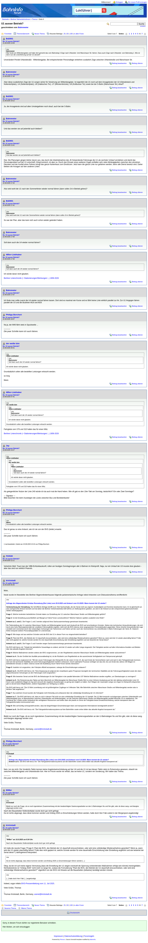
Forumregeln (89, 936)
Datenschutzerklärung (73, 936)
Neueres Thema (10, 908)
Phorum (62, 939)
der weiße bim (13, 343)
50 (68, 34)
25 (64, 34)
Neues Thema (39, 34)
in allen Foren (79, 34)
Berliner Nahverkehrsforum (20, 19)
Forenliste (8, 34)
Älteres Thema (26, 908)
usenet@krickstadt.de (43, 729)
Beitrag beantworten (119, 63)
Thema (34, 19)
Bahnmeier (23, 27)
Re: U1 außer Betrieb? (11, 583)
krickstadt (11, 580)
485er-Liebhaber (14, 254)
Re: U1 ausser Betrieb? (11, 41)
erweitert (143, 26)
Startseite (5, 19)
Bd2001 (9, 39)
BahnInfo (93, 939)
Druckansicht (75, 913)
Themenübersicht (23, 34)
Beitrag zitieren (137, 63)
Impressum (58, 936)
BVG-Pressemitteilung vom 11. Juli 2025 (37, 883)
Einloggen (119, 2)
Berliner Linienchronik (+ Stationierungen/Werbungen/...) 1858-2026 (31, 278)
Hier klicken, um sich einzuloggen (16, 927)
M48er (9, 790)
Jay (7, 446)
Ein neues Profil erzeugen (137, 2)
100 (71, 34)
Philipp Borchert (14, 315)
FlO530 (9, 556)
